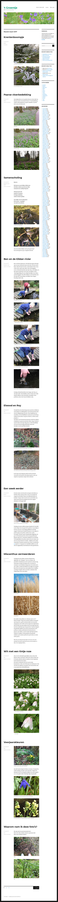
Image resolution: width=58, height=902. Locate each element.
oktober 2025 (45, 117)
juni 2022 (44, 164)
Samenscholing (13, 177)
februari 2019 (45, 212)
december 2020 (45, 186)
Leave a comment (7, 102)
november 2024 (45, 130)
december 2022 (45, 157)
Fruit (43, 89)
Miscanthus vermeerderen (19, 554)
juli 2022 (44, 163)
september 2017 (45, 232)
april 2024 (44, 138)
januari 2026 (45, 113)
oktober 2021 (45, 174)
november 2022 (45, 158)
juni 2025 (44, 121)
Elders (5, 43)
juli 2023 (44, 149)
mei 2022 (44, 165)
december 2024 (45, 128)
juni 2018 (44, 222)
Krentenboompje (14, 37)
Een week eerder (14, 488)
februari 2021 (45, 183)
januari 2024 (45, 142)
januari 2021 (45, 185)
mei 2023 (44, 151)
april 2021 (44, 181)
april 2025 (44, 124)
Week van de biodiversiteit (47, 60)
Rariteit (44, 96)
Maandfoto (45, 94)
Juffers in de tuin (46, 55)
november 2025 (45, 115)
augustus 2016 (45, 248)
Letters (44, 93)
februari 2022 (45, 169)
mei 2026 (44, 108)
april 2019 (44, 210)
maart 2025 (45, 125)
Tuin (4, 411)
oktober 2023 (45, 145)
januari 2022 (45, 170)
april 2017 (44, 238)
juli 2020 (44, 192)
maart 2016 (45, 254)
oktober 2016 (45, 245)
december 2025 (45, 114)
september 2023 (46, 146)
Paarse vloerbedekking (17, 94)
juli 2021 (44, 177)
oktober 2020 (45, 188)
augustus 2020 (45, 191)
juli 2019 (44, 206)
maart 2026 (45, 111)
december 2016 (45, 243)
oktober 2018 (45, 217)
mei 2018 (44, 223)
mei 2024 (44, 137)
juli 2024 (44, 134)
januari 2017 (45, 242)
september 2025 (46, 118)
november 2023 (45, 144)
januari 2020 (45, 199)
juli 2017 (44, 235)
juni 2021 (44, 179)
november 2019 (45, 201)
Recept (44, 98)
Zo (14, 543)
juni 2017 (44, 236)
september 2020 (46, 189)
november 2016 (45, 244)
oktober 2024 (45, 131)
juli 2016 (44, 249)
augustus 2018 (45, 219)
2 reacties (5, 44)
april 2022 (44, 167)
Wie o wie (52, 7)
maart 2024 (45, 139)
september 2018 (46, 218)
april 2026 (44, 109)
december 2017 (45, 229)
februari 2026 (45, 112)
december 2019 (45, 200)
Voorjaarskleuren (14, 742)
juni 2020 (44, 193)
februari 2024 (45, 140)
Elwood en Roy (12, 405)
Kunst (8, 183)
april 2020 (44, 195)
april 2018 (44, 224)
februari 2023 (45, 155)
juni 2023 (44, 150)
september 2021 (46, 175)
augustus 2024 (45, 133)
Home (47, 7)
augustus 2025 (45, 119)
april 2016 (44, 253)
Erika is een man (46, 59)
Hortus (44, 90)
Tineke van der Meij (46, 70)
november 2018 (45, 216)
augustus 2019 (45, 205)
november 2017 (45, 230)
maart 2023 (45, 154)
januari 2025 (45, 127)
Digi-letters (45, 87)
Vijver (5, 184)
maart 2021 (45, 182)
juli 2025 (44, 120)
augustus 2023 (45, 148)
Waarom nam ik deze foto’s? (20, 826)
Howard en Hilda (49, 69)
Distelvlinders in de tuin (47, 54)
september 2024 (46, 132)
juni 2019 (44, 207)
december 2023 (45, 143)
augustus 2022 (45, 162)
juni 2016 (44, 250)
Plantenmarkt (45, 72)
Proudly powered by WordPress (14, 896)
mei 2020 (44, 194)
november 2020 (45, 187)
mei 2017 (44, 237)
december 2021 (45, 171)
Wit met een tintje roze (17, 651)
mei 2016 (44, 251)
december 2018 (45, 214)
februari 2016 (45, 255)
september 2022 (46, 161)
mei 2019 (44, 208)
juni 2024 (44, 136)
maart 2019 (45, 211)
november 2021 (45, 173)
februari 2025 (45, 126)
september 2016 (45, 247)
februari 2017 (45, 241)
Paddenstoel (45, 95)
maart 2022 (45, 168)
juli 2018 (44, 220)
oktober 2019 (45, 202)
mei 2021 (44, 180)
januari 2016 (45, 256)
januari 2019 (45, 213)
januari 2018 (45, 228)
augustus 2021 (45, 176)
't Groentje (10, 7)
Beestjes (5, 183)
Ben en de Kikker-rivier (17, 259)
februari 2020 (45, 198)
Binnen (5, 494)
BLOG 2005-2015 (40, 7)
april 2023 (44, 152)
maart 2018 (45, 225)
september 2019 (45, 204)
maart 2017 (45, 239)
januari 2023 (45, 156)
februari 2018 (45, 226)
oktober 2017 (45, 231)
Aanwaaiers (50, 68)
